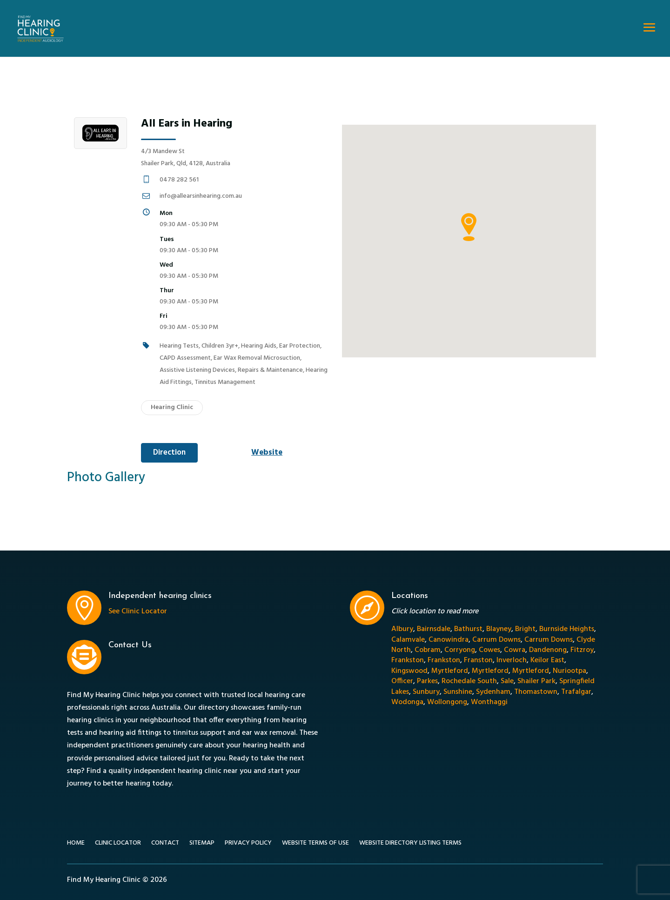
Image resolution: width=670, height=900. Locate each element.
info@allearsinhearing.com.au (201, 196)
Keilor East (547, 660)
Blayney (498, 629)
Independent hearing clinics (160, 595)
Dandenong (548, 650)
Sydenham (493, 692)
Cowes (489, 650)
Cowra (514, 650)
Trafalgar (576, 692)
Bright (525, 629)
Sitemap (201, 844)
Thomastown (535, 692)
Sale (507, 681)
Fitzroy (582, 650)
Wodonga (407, 702)
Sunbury (426, 692)
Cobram (428, 650)
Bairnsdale (433, 629)
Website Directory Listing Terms (410, 844)
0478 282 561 (179, 180)
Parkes (427, 681)
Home (76, 844)
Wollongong (447, 702)
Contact (165, 844)
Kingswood (409, 671)
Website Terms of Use (315, 844)
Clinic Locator (118, 844)
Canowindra (449, 640)
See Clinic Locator (137, 611)
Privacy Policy (248, 844)
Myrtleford (449, 671)
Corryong (459, 650)
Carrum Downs (496, 640)
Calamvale (408, 640)
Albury (402, 629)
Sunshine (457, 692)
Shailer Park (536, 681)
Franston (478, 660)
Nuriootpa (569, 671)
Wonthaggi (489, 702)
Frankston (407, 660)
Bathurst (468, 629)
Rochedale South (469, 681)
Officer (402, 681)
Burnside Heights (566, 629)
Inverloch (511, 660)
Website (266, 452)
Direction (169, 452)
